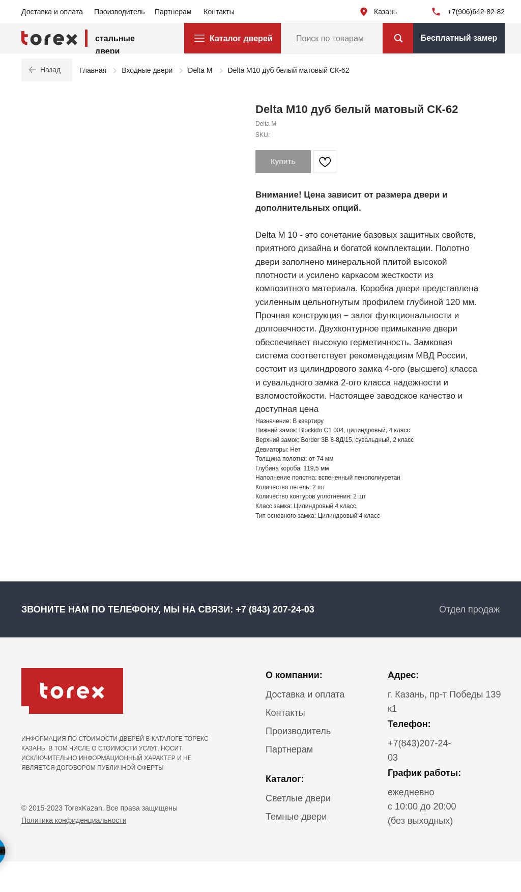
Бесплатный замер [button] (459, 38)
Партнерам (173, 12)
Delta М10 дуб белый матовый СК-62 (289, 70)
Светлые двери (298, 798)
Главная (92, 70)
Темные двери (296, 817)
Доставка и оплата (52, 12)
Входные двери (147, 70)
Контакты (219, 12)
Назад (47, 70)
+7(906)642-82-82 (476, 12)
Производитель (119, 12)
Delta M (200, 70)
